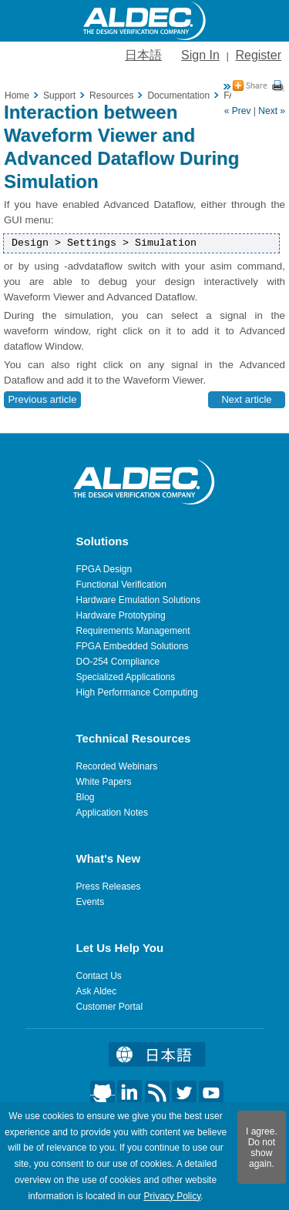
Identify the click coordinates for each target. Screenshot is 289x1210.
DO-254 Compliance (118, 661)
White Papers (104, 781)
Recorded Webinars (117, 766)
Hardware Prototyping (121, 615)
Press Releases (108, 886)
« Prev (237, 111)
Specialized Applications (126, 677)
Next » (271, 111)
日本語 (143, 55)
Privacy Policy (171, 1196)
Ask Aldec (96, 991)
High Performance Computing (137, 692)
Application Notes (112, 812)
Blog (85, 797)
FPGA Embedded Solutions (132, 646)
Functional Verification (121, 584)
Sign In (200, 55)
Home (17, 95)
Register (258, 55)
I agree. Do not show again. (261, 1147)
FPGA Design (104, 569)
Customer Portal (109, 1006)
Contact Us (99, 975)
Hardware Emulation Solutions (138, 600)
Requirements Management (133, 630)
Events (90, 902)
